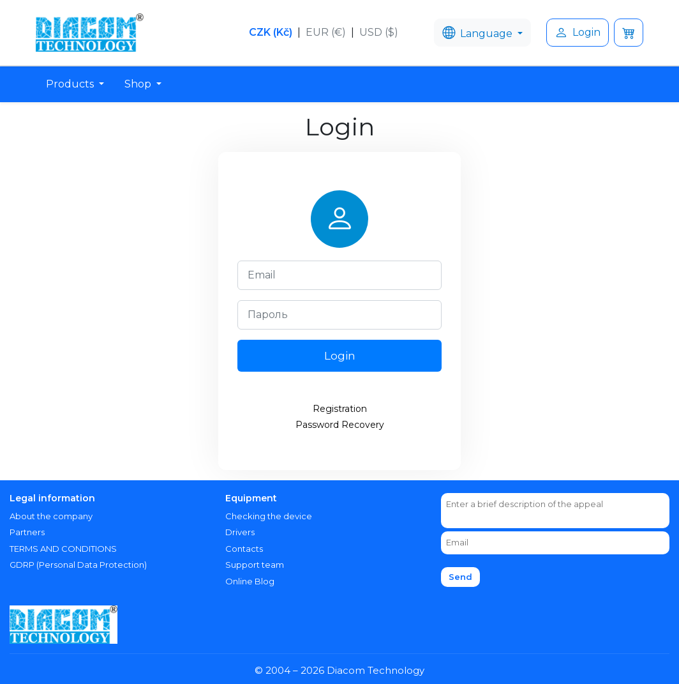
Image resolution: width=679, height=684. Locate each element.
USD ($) (378, 32)
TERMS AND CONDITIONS (63, 548)
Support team (254, 564)
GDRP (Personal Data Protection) (78, 564)
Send (460, 577)
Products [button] (71, 84)
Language (478, 32)
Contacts (244, 548)
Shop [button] (139, 84)
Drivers (240, 532)
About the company (51, 516)
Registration (340, 408)
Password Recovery (339, 424)
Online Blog (249, 581)
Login (578, 32)
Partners (27, 532)
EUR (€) (326, 32)
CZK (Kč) (270, 32)
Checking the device (268, 516)
